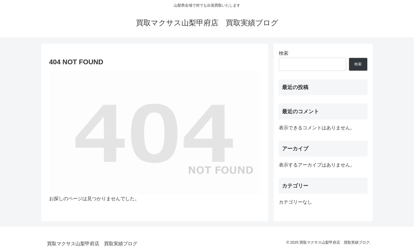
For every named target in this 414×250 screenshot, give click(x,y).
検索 (283, 53)
